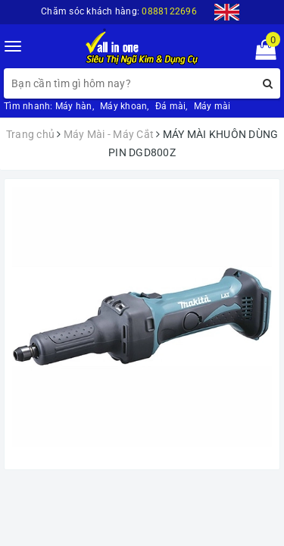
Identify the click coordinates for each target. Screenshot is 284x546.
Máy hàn (73, 106)
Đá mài (170, 106)
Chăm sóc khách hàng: (119, 11)
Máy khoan (123, 106)
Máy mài (212, 106)
